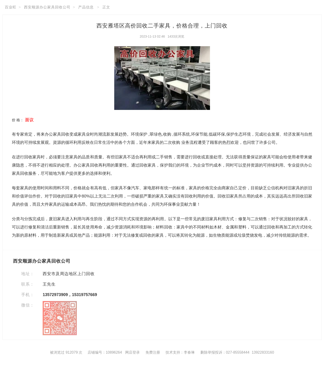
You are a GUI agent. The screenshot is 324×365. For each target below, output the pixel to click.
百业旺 (10, 7)
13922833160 (263, 352)
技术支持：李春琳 (180, 352)
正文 (106, 7)
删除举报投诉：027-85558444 (224, 352)
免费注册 (152, 352)
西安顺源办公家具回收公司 (47, 7)
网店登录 (132, 352)
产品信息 (86, 7)
